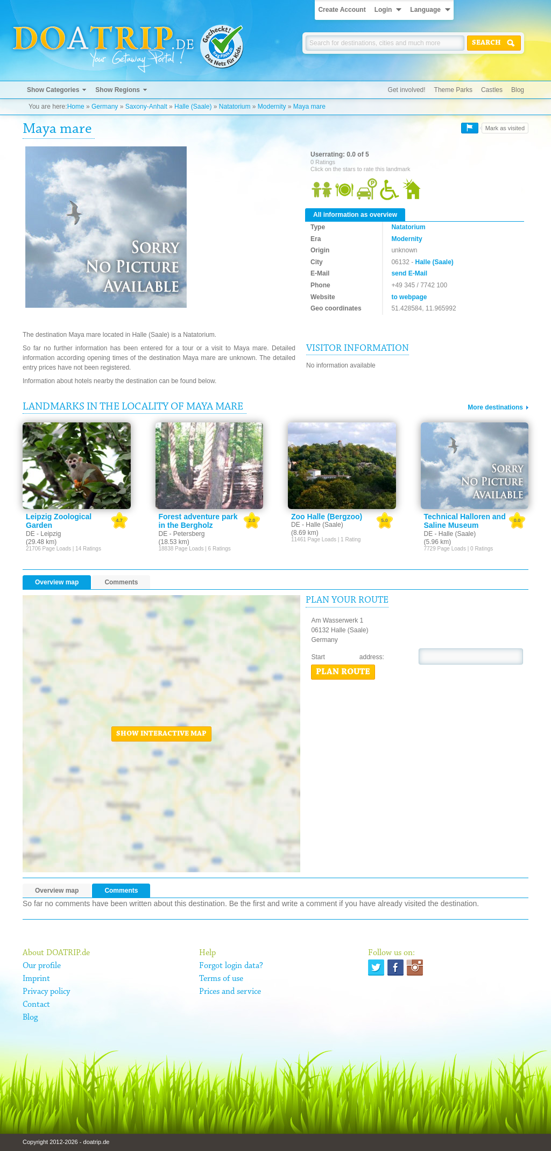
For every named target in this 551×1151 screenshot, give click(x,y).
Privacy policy (46, 991)
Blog (517, 90)
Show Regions (117, 90)
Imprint (36, 979)
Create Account (341, 9)
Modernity (272, 106)
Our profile (42, 966)
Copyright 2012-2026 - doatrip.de (66, 1142)
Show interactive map (161, 734)
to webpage (409, 297)
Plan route (343, 672)
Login (383, 9)
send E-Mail (409, 273)
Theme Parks (453, 90)
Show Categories (53, 90)
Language (425, 9)
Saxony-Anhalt (146, 106)
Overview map (57, 582)
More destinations (495, 407)
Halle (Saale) (192, 106)
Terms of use (221, 979)
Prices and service (230, 991)
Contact (36, 1004)
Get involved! (407, 90)
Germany (104, 106)
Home (75, 106)
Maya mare (309, 106)
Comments (121, 582)
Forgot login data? (231, 966)
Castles (492, 90)
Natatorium (235, 106)
